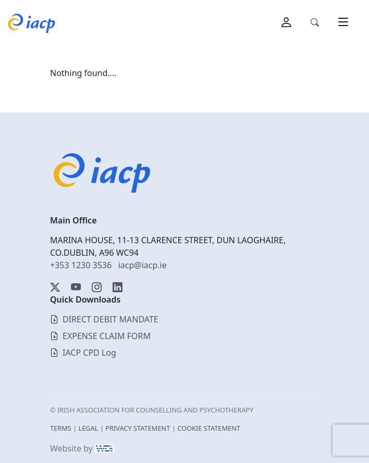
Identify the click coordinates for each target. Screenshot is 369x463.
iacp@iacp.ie (142, 265)
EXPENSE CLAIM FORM (107, 336)
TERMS (60, 428)
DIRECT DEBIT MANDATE (110, 319)
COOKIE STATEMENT (208, 428)
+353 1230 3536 (81, 265)
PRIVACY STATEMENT (137, 428)
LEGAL (89, 428)
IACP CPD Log (89, 352)
